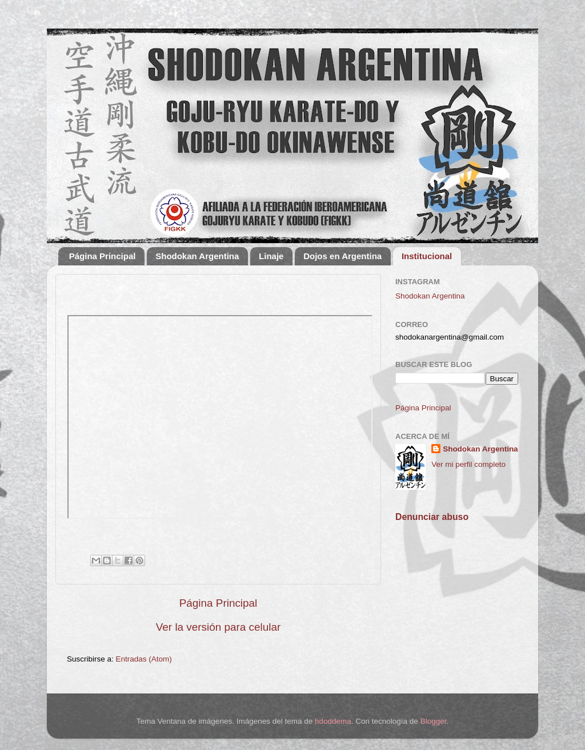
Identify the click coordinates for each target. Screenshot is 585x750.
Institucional (427, 256)
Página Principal (102, 256)
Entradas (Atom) (144, 659)
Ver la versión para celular (218, 627)
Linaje (271, 256)
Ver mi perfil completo (468, 464)
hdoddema (333, 721)
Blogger (433, 721)
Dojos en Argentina (342, 256)
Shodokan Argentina (197, 256)
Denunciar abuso (431, 517)
